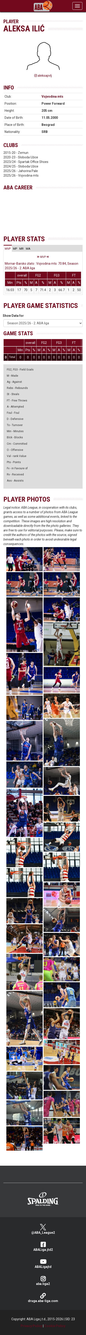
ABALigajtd (43, 1264)
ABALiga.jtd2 (43, 1246)
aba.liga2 (43, 1281)
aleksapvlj (43, 75)
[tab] (8, 248)
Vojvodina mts (52, 96)
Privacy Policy (31, 1326)
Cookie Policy (54, 1326)
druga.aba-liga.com (43, 1298)
